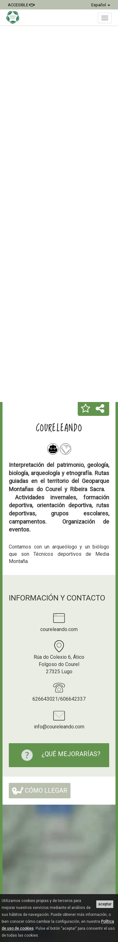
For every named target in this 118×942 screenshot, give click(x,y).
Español (100, 5)
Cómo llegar (39, 791)
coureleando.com (59, 629)
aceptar (104, 904)
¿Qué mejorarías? (57, 755)
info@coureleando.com (59, 727)
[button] (85, 409)
